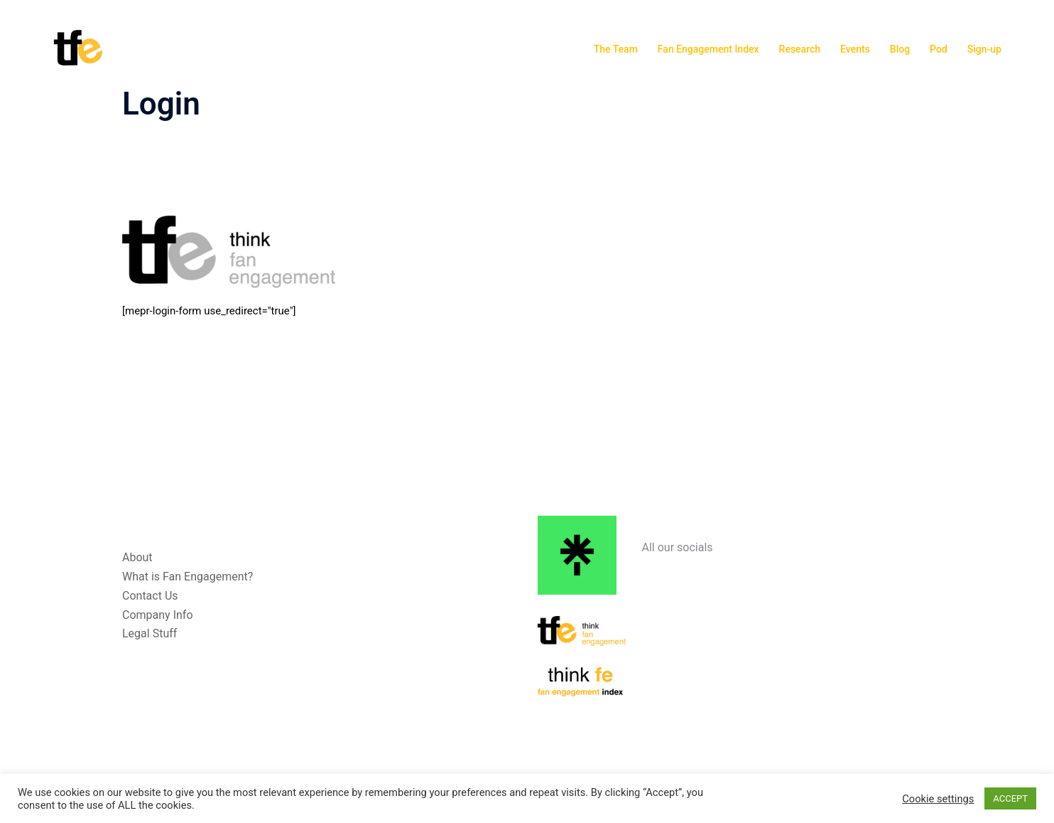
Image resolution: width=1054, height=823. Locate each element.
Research (799, 49)
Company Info (157, 615)
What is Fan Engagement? (187, 576)
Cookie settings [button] (938, 798)
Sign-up (984, 49)
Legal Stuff (149, 633)
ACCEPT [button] (1010, 798)
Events (855, 49)
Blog (900, 49)
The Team (616, 49)
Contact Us (150, 595)
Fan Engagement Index (708, 49)
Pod (938, 49)
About (137, 557)
